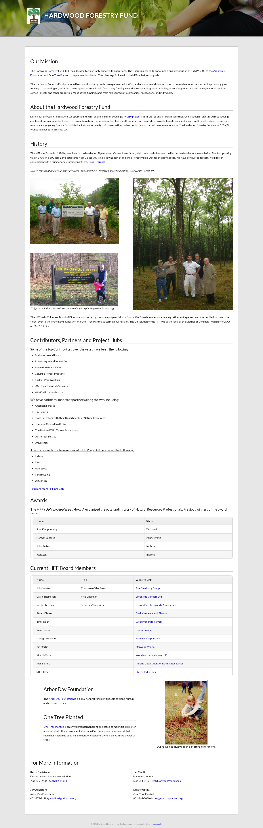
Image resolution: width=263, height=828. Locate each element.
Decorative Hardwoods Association (156, 605)
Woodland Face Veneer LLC (151, 655)
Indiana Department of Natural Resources (159, 663)
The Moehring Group (148, 588)
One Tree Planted (59, 75)
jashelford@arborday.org (62, 798)
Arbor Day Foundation (61, 698)
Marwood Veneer (145, 646)
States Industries (146, 671)
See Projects (97, 161)
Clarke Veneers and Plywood (152, 613)
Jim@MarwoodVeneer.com (166, 780)
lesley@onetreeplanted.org (167, 798)
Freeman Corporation (148, 638)
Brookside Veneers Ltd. (149, 596)
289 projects (134, 116)
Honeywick (156, 824)
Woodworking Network (149, 621)
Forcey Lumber (144, 630)
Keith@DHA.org (57, 780)
